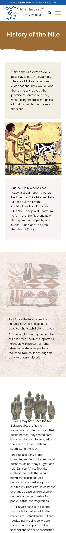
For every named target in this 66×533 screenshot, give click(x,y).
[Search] (48, 13)
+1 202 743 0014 (49, 2)
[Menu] (56, 13)
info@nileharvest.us (25, 2)
